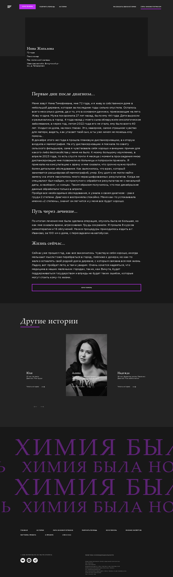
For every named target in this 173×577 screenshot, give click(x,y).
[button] (35, 406)
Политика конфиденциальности (99, 555)
